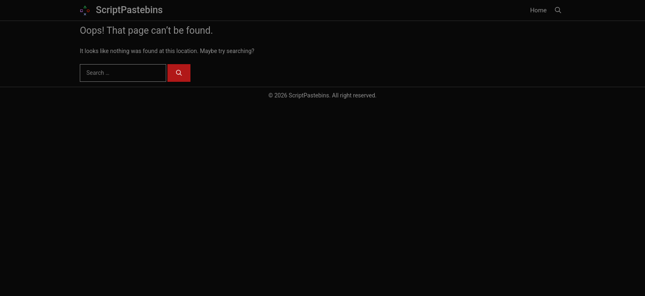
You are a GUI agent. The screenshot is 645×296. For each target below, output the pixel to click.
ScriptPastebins (129, 10)
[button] (558, 10)
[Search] (178, 73)
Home (538, 10)
